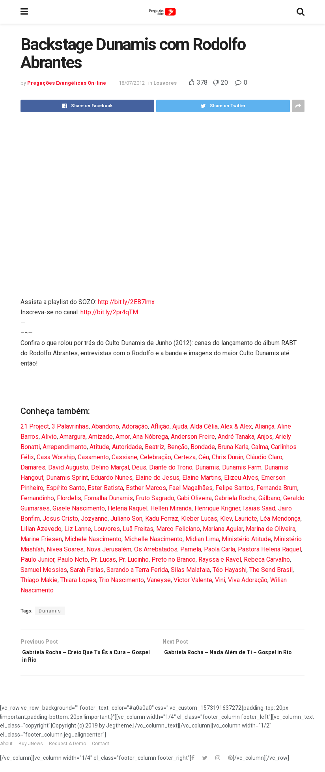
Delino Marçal (110, 467)
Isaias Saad (259, 508)
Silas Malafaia (190, 569)
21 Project (35, 426)
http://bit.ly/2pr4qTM (109, 312)
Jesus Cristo (60, 518)
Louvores (165, 83)
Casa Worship (56, 457)
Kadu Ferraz (161, 518)
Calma (259, 447)
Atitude (99, 447)
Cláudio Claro (264, 457)
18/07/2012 (132, 83)
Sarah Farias (87, 569)
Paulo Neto (72, 559)
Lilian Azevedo (41, 529)
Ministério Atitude (246, 539)
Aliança (265, 426)
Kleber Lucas (199, 518)
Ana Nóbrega (150, 436)
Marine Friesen (41, 539)
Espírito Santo (65, 488)
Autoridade (127, 447)
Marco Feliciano (178, 529)
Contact (100, 747)
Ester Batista (105, 488)
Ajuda (179, 426)
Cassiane (124, 457)
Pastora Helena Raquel (269, 549)
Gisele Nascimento (78, 508)
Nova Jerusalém (108, 549)
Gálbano (269, 498)
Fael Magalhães (191, 488)
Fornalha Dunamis (108, 498)
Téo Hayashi (230, 569)
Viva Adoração (247, 580)
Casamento (93, 457)
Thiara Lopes (78, 580)
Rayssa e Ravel (219, 559)
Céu (203, 457)
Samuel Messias (44, 569)
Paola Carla (219, 549)
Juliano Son (126, 518)
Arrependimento (65, 447)
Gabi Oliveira (194, 498)
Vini (220, 580)
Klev (226, 518)
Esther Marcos (146, 488)
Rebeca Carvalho (267, 559)
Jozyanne (94, 518)
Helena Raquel (128, 508)
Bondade (203, 447)
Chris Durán (227, 457)
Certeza (185, 457)
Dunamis (207, 467)
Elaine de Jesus (157, 477)
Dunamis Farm (241, 467)
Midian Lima (202, 539)
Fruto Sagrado (155, 498)
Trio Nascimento (121, 580)
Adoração (135, 426)
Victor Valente (193, 580)
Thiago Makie (39, 580)
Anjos (265, 436)
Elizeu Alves (241, 477)
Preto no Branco (173, 559)
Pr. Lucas (103, 559)
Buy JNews (31, 747)
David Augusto (68, 467)
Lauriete (246, 518)
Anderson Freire (193, 436)
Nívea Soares (65, 549)
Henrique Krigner (217, 508)
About (6, 747)
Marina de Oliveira (270, 529)
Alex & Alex (236, 426)
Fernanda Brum (276, 488)
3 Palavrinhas (70, 426)
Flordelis (69, 498)
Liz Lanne (77, 529)
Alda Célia (204, 426)
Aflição (160, 426)
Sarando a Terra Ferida (137, 569)
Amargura (73, 436)
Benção (177, 447)
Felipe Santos (234, 488)
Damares (33, 467)
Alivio (49, 436)
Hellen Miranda (171, 508)
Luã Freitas (138, 529)
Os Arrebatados (155, 549)
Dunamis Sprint (67, 477)
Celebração (155, 457)
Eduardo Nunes (112, 477)
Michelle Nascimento (153, 539)
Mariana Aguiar (223, 529)
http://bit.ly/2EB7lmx (126, 302)
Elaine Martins (201, 477)
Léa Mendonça (280, 518)
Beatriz (154, 447)
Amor (123, 436)
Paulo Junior (37, 559)
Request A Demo (67, 747)
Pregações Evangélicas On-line (66, 83)
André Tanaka (236, 436)
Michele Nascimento (93, 539)
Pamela (190, 549)
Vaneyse (159, 580)
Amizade (100, 436)
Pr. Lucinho (134, 559)
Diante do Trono (170, 467)
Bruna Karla (233, 447)
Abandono (105, 426)
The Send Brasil (271, 569)
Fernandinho (37, 498)
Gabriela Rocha (235, 498)
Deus (139, 467)
